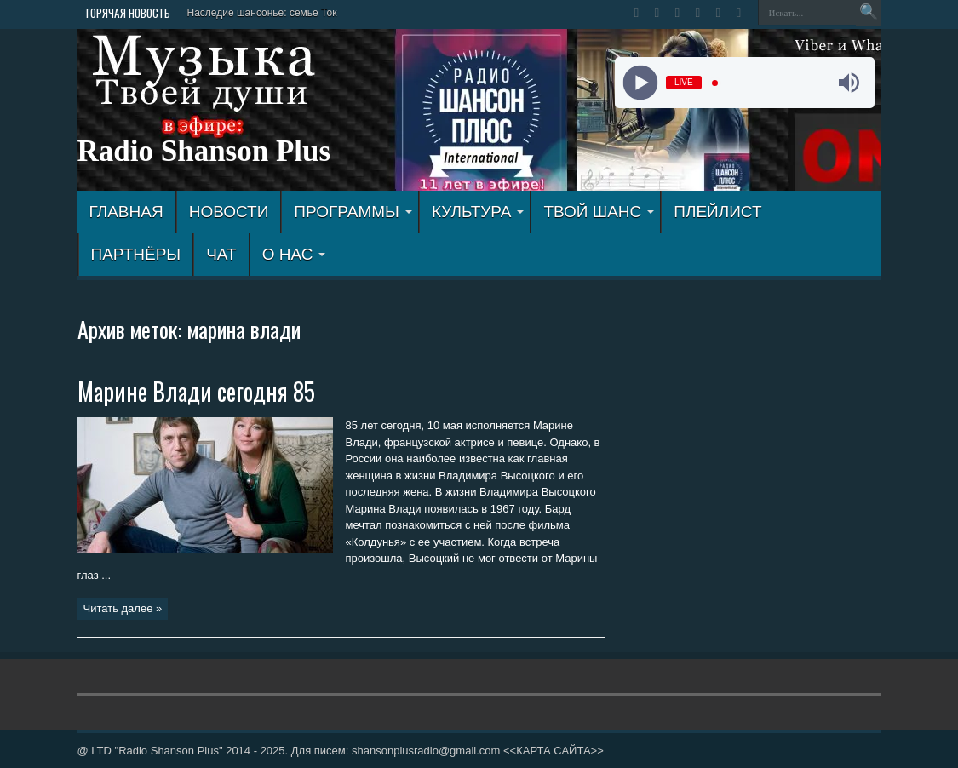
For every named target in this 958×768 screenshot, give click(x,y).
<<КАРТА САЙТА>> (553, 750)
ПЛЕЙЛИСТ (717, 212)
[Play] (641, 83)
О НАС (294, 254)
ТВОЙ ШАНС (598, 212)
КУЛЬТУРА (478, 212)
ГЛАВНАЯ (126, 212)
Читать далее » (123, 608)
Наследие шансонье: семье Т (257, 13)
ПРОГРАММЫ (353, 212)
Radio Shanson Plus (204, 151)
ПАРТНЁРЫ (136, 254)
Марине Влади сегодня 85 (196, 391)
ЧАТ (221, 254)
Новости (229, 212)
